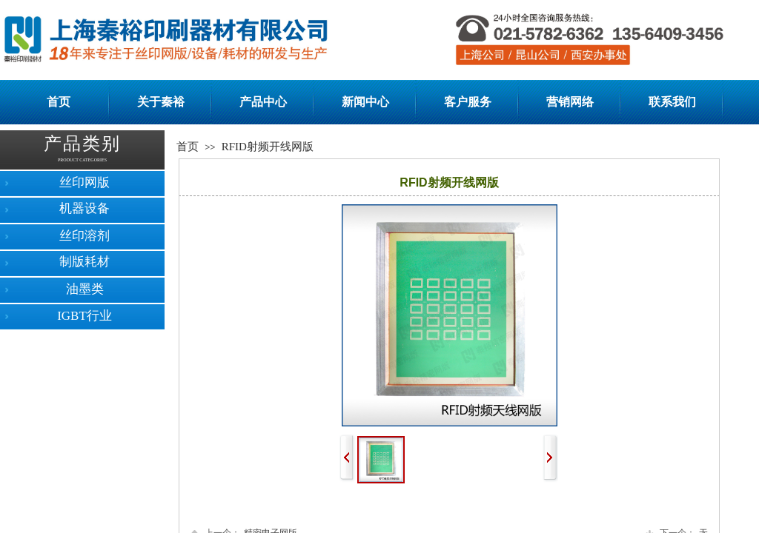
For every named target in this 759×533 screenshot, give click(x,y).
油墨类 (85, 289)
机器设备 (84, 208)
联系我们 (672, 101)
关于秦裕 (161, 101)
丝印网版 (84, 182)
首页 (58, 101)
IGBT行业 (84, 316)
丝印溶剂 (84, 236)
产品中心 (263, 101)
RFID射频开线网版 (268, 146)
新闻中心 (365, 101)
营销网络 (570, 101)
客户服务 (467, 101)
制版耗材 (84, 262)
